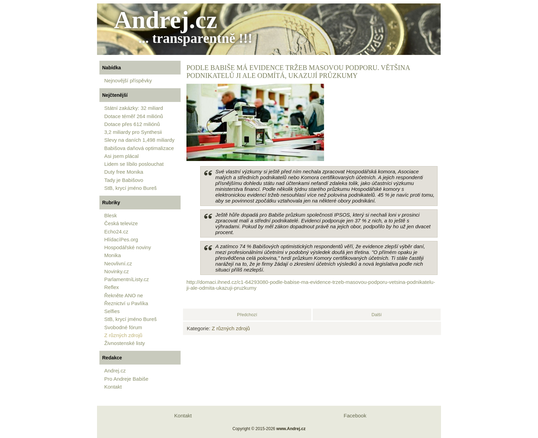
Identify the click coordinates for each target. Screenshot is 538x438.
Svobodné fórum (123, 327)
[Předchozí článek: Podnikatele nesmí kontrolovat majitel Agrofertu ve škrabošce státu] (247, 314)
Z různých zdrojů (123, 335)
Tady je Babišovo (123, 180)
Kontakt (113, 387)
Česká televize (121, 223)
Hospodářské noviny (127, 247)
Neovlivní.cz (118, 263)
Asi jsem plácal (121, 156)
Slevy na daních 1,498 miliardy (139, 140)
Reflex (111, 287)
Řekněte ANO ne (123, 295)
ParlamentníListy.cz (126, 279)
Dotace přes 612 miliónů (132, 124)
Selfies (112, 311)
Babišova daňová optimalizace (139, 148)
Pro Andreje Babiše (126, 379)
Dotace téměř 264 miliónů (133, 116)
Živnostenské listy (124, 343)
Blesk (110, 215)
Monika (112, 255)
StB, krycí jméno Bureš (130, 188)
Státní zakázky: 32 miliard (133, 108)
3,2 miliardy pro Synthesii (133, 132)
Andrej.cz (165, 20)
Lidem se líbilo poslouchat (134, 164)
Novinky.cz (116, 271)
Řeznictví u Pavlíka (126, 303)
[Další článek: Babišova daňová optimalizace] (377, 314)
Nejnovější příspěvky (128, 80)
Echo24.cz (116, 231)
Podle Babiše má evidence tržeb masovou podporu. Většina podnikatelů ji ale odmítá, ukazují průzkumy (298, 71)
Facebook (355, 415)
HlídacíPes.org (121, 239)
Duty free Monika (123, 172)
